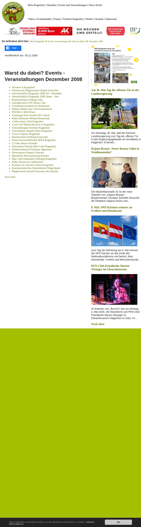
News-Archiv (95, 5)
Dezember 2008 (96, 41)
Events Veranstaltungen (58, 41)
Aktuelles (52, 5)
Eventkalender (44, 19)
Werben (89, 19)
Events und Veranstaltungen (73, 5)
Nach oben (10, 177)
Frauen (57, 19)
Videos (31, 19)
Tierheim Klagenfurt (73, 19)
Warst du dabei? (79, 41)
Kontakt (99, 19)
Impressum (111, 19)
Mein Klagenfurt (36, 5)
